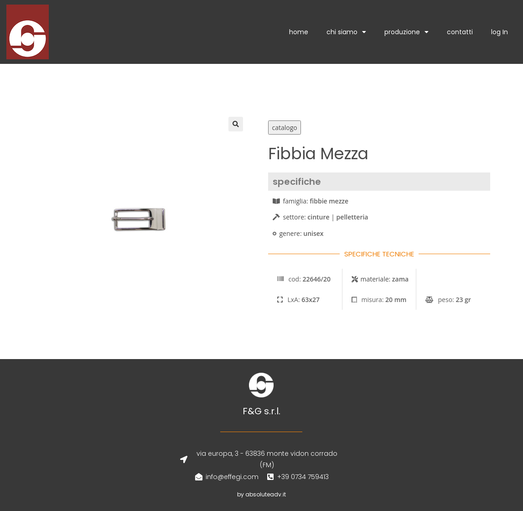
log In (499, 31)
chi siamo (346, 32)
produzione (406, 32)
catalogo (284, 127)
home (298, 31)
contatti (460, 31)
